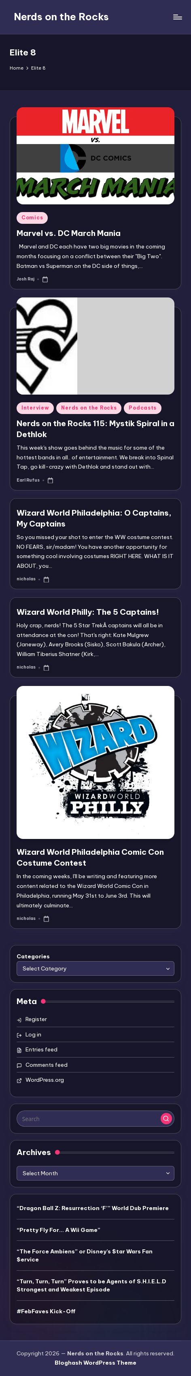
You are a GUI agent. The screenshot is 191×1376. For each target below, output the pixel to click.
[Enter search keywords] (95, 1119)
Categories (33, 956)
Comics (32, 217)
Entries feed (41, 1049)
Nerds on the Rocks (61, 17)
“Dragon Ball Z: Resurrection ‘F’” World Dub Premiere (93, 1208)
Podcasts (143, 408)
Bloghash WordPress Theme (95, 1362)
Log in (33, 1034)
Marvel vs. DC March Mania (69, 233)
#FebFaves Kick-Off (46, 1311)
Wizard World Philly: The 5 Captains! (88, 612)
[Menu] (177, 17)
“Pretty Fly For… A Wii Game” (58, 1230)
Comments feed (46, 1064)
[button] (166, 1118)
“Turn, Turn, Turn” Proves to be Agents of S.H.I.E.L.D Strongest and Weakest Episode (91, 1285)
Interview (35, 408)
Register (36, 1019)
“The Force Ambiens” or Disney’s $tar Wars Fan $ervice (85, 1255)
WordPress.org (44, 1079)
